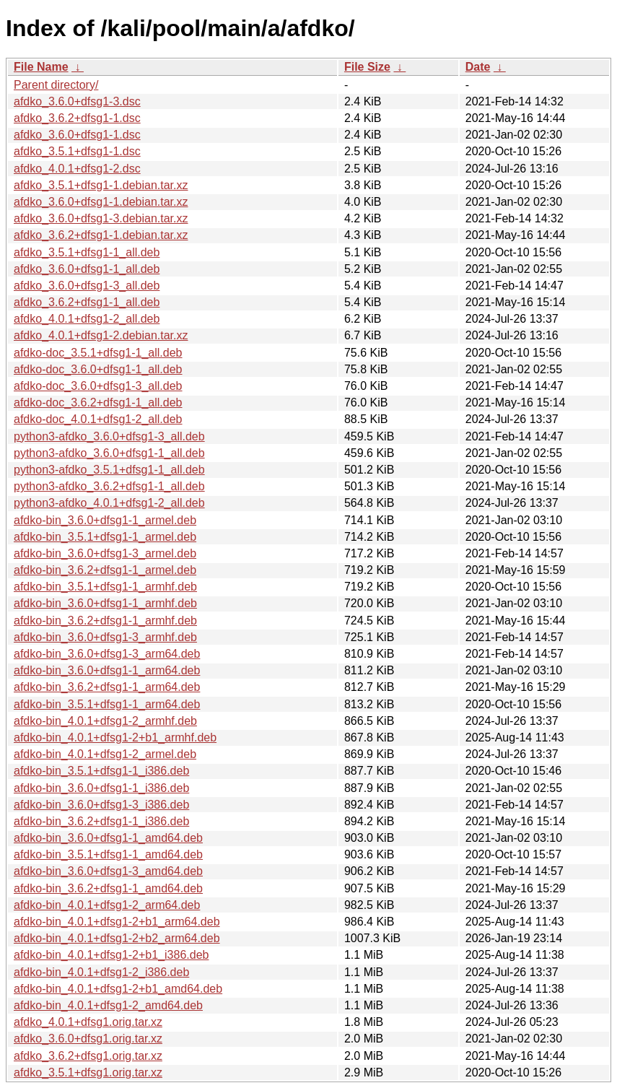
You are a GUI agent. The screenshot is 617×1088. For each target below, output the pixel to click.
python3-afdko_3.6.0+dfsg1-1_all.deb (109, 453)
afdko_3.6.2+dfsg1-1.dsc (77, 118)
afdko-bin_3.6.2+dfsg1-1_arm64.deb (107, 687)
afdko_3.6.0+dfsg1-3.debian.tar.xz (101, 218)
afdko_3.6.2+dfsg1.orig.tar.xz (88, 1056)
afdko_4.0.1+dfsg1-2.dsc (77, 168)
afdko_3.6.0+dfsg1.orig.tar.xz (88, 1038)
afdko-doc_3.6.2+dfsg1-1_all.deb (98, 402)
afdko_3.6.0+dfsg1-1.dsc (77, 135)
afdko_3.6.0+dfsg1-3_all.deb (86, 285)
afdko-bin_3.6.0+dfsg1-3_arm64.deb (107, 654)
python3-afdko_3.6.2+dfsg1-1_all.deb (109, 486)
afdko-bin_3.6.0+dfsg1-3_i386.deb (101, 804)
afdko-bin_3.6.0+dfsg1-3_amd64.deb (108, 871)
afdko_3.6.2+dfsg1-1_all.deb (86, 302)
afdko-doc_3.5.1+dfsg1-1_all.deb (98, 353)
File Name (41, 67)
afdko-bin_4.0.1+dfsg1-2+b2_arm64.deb (117, 938)
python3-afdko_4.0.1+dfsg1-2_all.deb (109, 503)
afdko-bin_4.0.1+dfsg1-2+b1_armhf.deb (115, 737)
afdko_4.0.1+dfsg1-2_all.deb (86, 319)
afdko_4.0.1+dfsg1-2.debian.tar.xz (101, 335)
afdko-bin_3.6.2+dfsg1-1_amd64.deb (108, 888)
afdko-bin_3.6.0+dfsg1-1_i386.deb (101, 788)
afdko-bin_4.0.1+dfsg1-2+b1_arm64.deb (117, 921)
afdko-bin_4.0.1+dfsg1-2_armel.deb (105, 754)
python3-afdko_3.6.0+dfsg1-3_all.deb (109, 436)
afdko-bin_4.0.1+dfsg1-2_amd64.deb (108, 1005)
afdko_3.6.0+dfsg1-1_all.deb (86, 269)
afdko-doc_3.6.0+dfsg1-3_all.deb (98, 386)
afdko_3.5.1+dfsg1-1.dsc (77, 151)
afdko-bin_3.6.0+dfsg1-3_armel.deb (105, 553)
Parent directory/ (56, 85)
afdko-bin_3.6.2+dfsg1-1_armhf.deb (105, 620)
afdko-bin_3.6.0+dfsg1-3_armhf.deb (105, 637)
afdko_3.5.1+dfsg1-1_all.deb (86, 252)
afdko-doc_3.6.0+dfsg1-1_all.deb (98, 369)
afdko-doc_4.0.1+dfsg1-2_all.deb (98, 419)
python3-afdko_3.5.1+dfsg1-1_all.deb (109, 470)
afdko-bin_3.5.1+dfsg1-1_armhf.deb (105, 586)
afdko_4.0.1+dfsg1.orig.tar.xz (88, 1022)
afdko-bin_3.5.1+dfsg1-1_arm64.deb (107, 704)
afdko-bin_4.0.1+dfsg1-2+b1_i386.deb (111, 955)
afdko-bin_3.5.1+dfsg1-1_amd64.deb (108, 854)
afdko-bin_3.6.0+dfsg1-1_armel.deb (105, 520)
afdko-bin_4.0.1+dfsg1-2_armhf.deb (105, 721)
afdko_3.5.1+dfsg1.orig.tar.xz (88, 1072)
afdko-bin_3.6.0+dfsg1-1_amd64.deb (108, 838)
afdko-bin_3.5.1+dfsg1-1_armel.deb (105, 537)
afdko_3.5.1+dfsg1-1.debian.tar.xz (101, 185)
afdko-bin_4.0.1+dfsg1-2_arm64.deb (107, 905)
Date (478, 67)
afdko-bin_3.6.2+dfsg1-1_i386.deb (101, 821)
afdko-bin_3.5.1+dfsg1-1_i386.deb (101, 771)
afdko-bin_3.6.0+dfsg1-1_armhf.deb (105, 603)
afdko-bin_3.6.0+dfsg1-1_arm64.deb (107, 670)
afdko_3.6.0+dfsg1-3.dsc (77, 101)
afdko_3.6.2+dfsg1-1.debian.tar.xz (101, 235)
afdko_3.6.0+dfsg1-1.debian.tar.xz (101, 202)
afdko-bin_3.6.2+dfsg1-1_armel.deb (105, 570)
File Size (367, 67)
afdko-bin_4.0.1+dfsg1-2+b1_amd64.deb (118, 989)
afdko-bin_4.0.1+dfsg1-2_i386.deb (101, 972)
